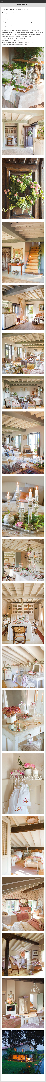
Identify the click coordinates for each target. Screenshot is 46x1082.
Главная (4, 9)
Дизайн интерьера (13, 9)
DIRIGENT (23, 4)
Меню (2, 1)
